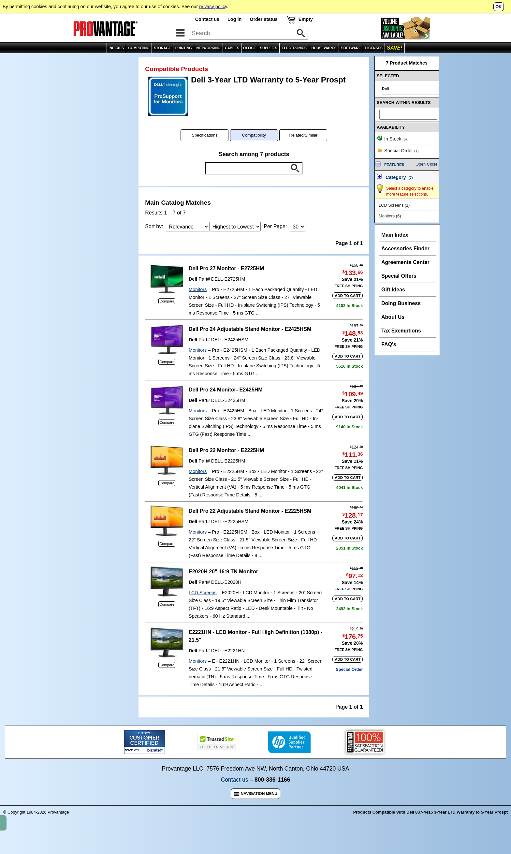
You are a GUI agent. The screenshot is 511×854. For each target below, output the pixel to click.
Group (91, 60)
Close (432, 178)
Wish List (462, 60)
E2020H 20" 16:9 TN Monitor (223, 586)
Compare (166, 315)
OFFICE (249, 48)
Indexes (32, 60)
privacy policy (213, 6)
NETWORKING (208, 48)
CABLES (232, 48)
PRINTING (183, 48)
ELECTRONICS (294, 48)
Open (421, 178)
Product (113, 60)
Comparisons (492, 60)
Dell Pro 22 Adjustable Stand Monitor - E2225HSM (250, 525)
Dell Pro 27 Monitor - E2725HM (226, 283)
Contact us (207, 19)
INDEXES (116, 48)
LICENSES (374, 48)
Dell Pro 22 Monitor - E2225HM (226, 464)
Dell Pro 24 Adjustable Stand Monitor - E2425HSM (250, 343)
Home (10, 60)
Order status (264, 19)
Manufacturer (62, 60)
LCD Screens (203, 607)
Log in (234, 19)
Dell (193, 293)
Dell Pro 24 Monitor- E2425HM (226, 404)
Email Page (434, 60)
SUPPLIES (268, 48)
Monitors (198, 303)
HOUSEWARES (324, 48)
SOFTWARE (351, 48)
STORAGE (162, 48)
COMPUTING (138, 48)
